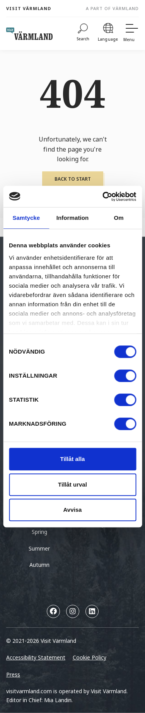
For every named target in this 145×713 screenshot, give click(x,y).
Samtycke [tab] (26, 217)
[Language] (108, 33)
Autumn (39, 564)
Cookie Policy (89, 657)
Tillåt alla (72, 459)
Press (13, 674)
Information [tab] (72, 217)
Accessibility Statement (35, 657)
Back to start (73, 179)
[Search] (83, 33)
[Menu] (131, 33)
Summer (39, 548)
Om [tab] (119, 217)
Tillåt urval (72, 484)
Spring (39, 531)
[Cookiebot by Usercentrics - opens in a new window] (103, 197)
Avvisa (72, 509)
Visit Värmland (28, 8)
